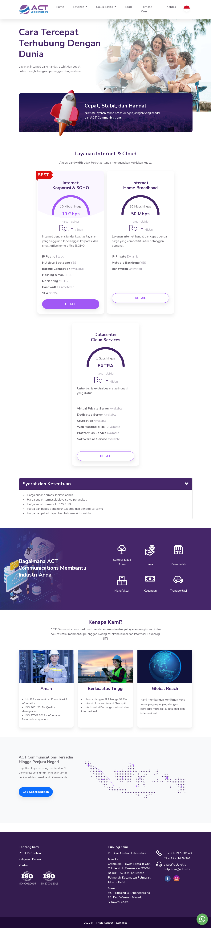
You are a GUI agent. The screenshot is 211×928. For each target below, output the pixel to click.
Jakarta (113, 859)
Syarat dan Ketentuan (47, 484)
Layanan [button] (79, 7)
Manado (113, 888)
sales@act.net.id (175, 865)
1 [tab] (104, 89)
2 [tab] (110, 89)
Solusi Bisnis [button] (105, 7)
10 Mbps (70, 206)
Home (62, 6)
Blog (128, 7)
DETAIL (70, 304)
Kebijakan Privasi (30, 859)
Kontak (171, 7)
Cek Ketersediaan (36, 792)
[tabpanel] (105, 63)
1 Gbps (105, 358)
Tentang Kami (146, 9)
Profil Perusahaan (30, 853)
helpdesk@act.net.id (177, 869)
